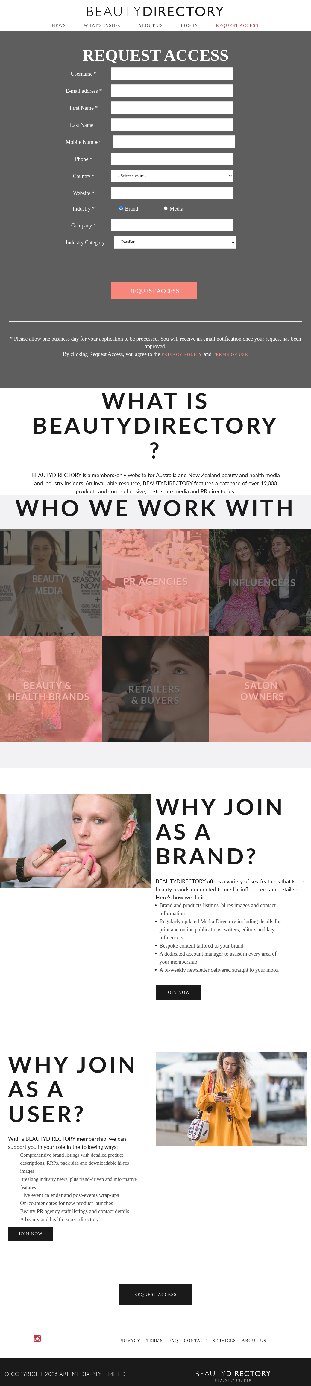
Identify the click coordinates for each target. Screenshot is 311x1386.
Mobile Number (85, 142)
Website (83, 193)
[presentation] (155, 264)
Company (83, 226)
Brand (128, 209)
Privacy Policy (181, 354)
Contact (195, 1340)
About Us (150, 25)
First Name (84, 108)
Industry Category (85, 243)
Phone (83, 159)
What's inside (102, 25)
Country (84, 176)
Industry (84, 209)
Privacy (130, 1340)
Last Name (84, 125)
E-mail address (84, 91)
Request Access (237, 25)
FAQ (173, 1340)
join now (178, 992)
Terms (154, 1340)
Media (173, 209)
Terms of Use (230, 354)
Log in (189, 25)
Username (83, 74)
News (59, 25)
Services (224, 1340)
